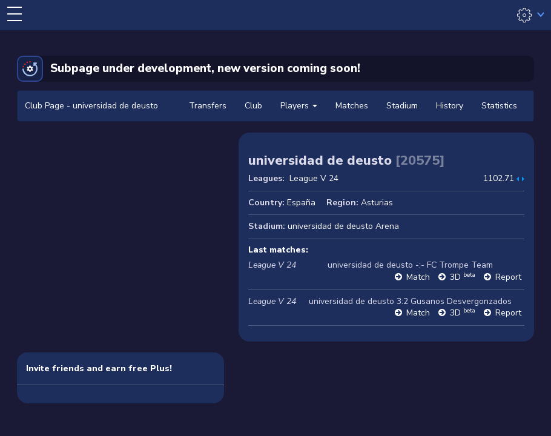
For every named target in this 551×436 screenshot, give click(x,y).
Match (418, 277)
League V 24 (313, 178)
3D (462, 277)
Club (253, 105)
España (301, 202)
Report (508, 277)
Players (298, 105)
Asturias (377, 202)
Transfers (207, 105)
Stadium (402, 105)
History (449, 105)
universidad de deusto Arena (343, 226)
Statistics (499, 105)
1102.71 (498, 178)
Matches (351, 105)
